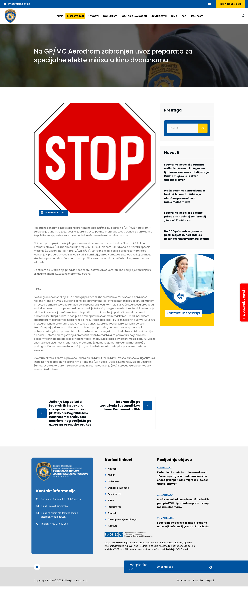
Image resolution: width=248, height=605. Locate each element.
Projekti (112, 513)
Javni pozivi (159, 16)
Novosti (93, 16)
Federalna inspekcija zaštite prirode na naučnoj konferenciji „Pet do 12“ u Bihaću (185, 216)
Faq (184, 16)
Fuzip (60, 16)
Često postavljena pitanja (122, 519)
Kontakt (197, 16)
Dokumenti (110, 16)
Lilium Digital (206, 580)
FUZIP (111, 475)
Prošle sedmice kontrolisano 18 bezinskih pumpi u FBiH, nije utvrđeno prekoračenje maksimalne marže (185, 196)
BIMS (174, 16)
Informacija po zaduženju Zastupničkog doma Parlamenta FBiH (120, 405)
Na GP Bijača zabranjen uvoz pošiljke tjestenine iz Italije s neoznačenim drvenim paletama (186, 235)
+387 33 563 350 (230, 4)
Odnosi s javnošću (134, 16)
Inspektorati (75, 16)
